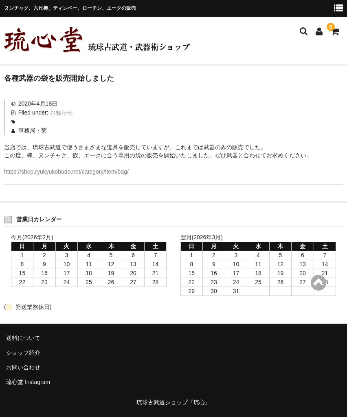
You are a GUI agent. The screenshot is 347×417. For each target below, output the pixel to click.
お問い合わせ (23, 367)
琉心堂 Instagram (28, 382)
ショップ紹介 (23, 352)
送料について (23, 338)
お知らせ (61, 112)
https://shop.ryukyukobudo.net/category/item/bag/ (66, 171)
